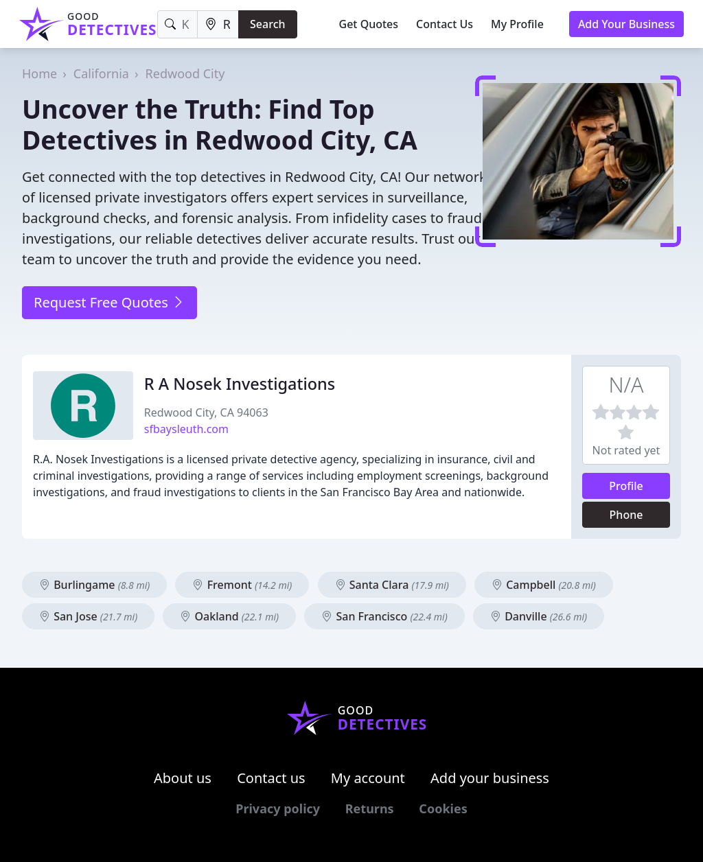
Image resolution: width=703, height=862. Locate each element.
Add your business (489, 778)
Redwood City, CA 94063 (206, 412)
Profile (626, 485)
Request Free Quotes (109, 302)
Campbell (544, 584)
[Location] (218, 24)
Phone (626, 514)
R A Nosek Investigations (239, 384)
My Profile (517, 24)
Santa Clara (392, 584)
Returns (369, 808)
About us (182, 778)
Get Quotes (369, 24)
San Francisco (384, 616)
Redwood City (185, 73)
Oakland (229, 616)
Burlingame (94, 584)
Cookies (443, 808)
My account (368, 778)
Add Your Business (626, 24)
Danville (538, 616)
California (101, 73)
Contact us (271, 778)
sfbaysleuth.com (186, 428)
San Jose (88, 616)
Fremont (242, 584)
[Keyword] (177, 24)
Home (39, 73)
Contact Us (444, 24)
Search (267, 24)
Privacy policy (277, 808)
